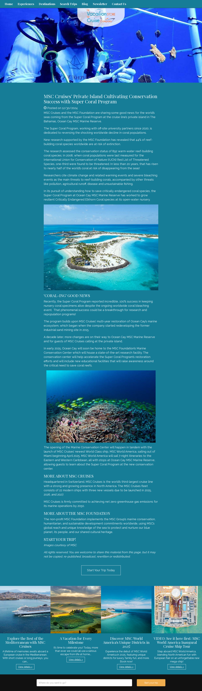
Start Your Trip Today (101, 570)
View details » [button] (25, 667)
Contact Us (119, 4)
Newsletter (100, 4)
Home (9, 4)
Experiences (26, 4)
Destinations (47, 4)
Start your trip (151, 683)
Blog (85, 4)
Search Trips (68, 4)
